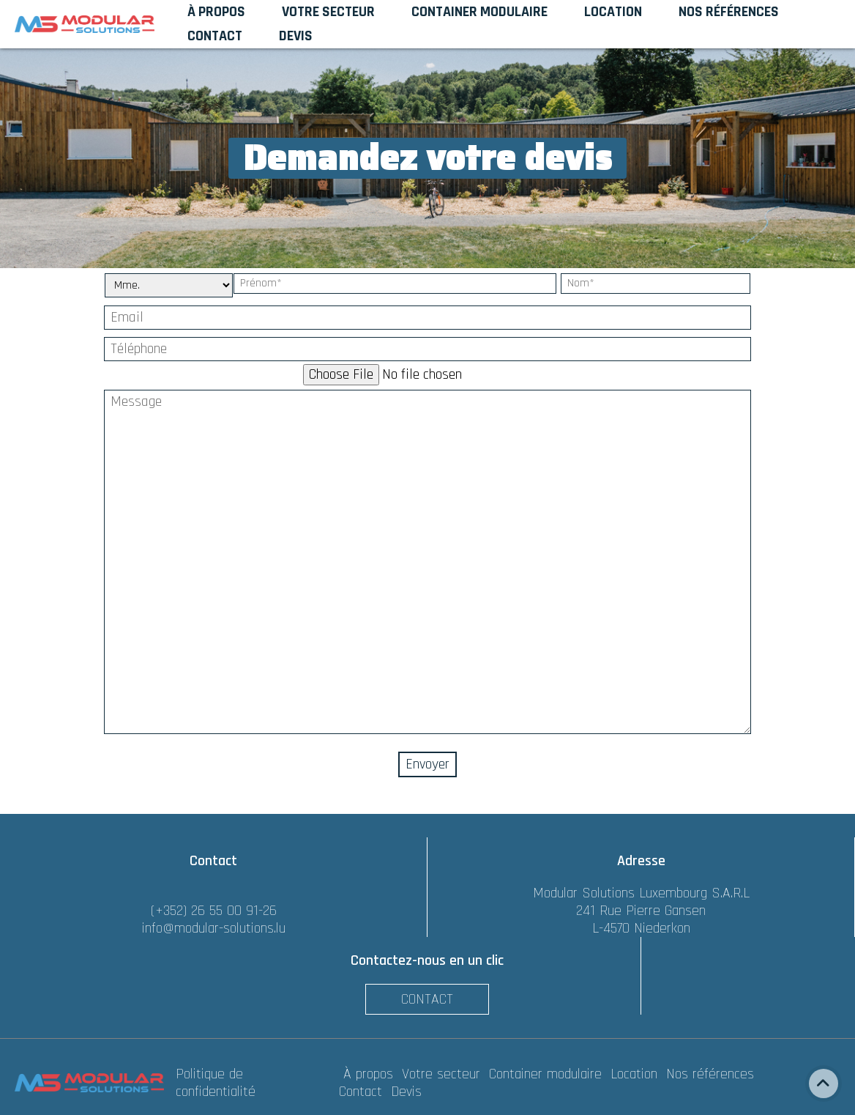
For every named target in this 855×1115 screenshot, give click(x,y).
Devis (406, 1091)
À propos (370, 1073)
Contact (427, 999)
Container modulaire (547, 1073)
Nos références (712, 1073)
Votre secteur (443, 1073)
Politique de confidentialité (215, 1082)
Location (636, 1073)
